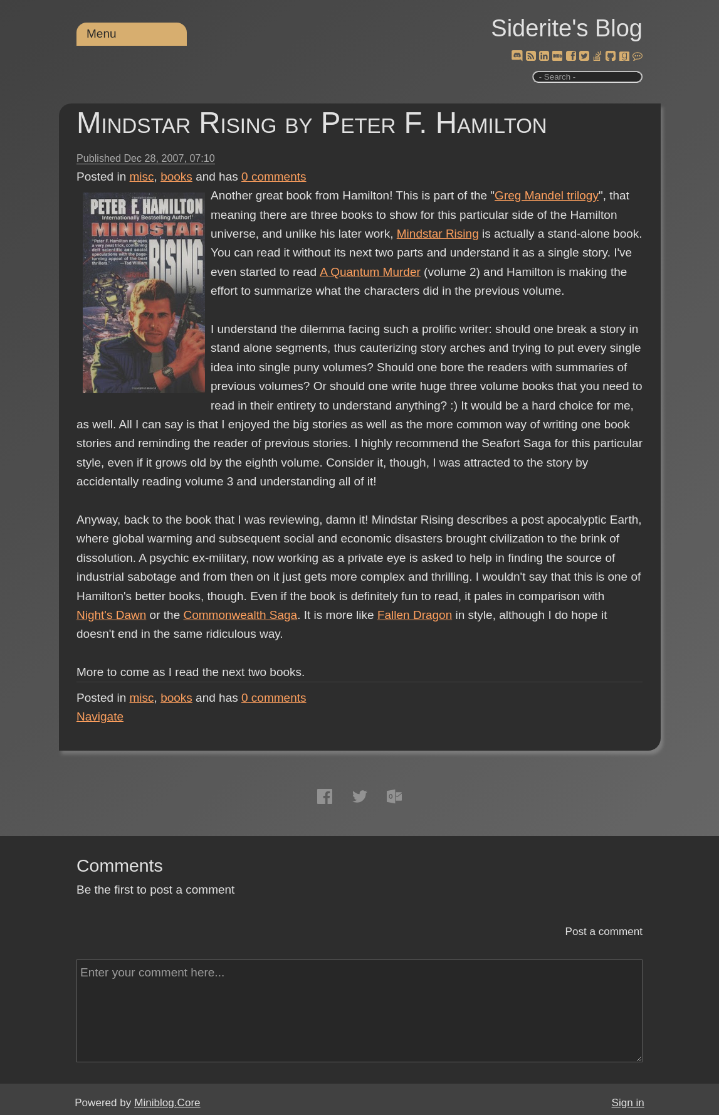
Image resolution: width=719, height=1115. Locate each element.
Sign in (628, 1103)
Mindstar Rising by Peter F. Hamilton (311, 122)
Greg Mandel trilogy (547, 195)
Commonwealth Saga (241, 614)
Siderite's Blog (567, 28)
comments (274, 176)
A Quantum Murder (369, 271)
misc (142, 176)
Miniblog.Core (167, 1103)
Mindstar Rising (438, 233)
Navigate (99, 716)
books (176, 176)
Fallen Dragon (414, 614)
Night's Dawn (111, 614)
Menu (102, 33)
